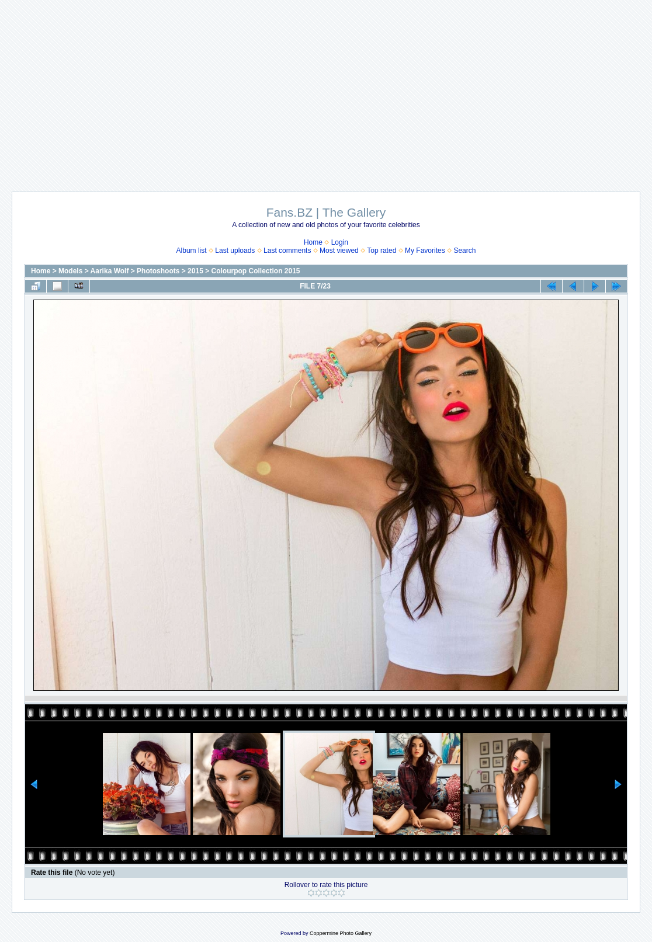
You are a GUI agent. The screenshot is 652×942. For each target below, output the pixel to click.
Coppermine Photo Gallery (341, 933)
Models (70, 271)
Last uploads (235, 250)
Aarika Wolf (110, 271)
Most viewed (339, 250)
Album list (191, 250)
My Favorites (425, 250)
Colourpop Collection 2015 (255, 271)
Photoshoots (158, 271)
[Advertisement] (326, 90)
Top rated (381, 250)
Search (464, 250)
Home (313, 242)
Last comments (287, 250)
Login (339, 242)
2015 (195, 271)
